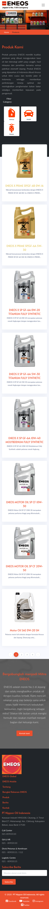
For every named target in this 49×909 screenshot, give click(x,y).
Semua (11, 113)
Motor (11, 128)
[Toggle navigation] (43, 5)
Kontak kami (24, 733)
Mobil (28, 113)
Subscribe (9, 882)
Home (6, 32)
